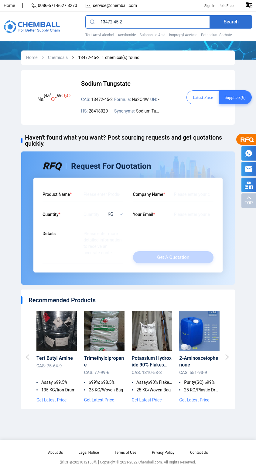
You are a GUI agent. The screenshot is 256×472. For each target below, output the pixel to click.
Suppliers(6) (234, 97)
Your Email (143, 214)
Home (9, 5)
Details (49, 233)
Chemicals (58, 57)
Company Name (148, 194)
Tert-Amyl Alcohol (99, 35)
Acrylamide (127, 35)
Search (231, 22)
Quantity (51, 214)
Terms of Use (125, 452)
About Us (55, 452)
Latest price (203, 97)
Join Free (226, 6)
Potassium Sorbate (216, 35)
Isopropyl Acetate (183, 35)
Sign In (209, 6)
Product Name (56, 194)
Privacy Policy (163, 452)
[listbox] (113, 214)
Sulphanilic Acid (153, 35)
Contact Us (199, 452)
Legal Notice (89, 452)
